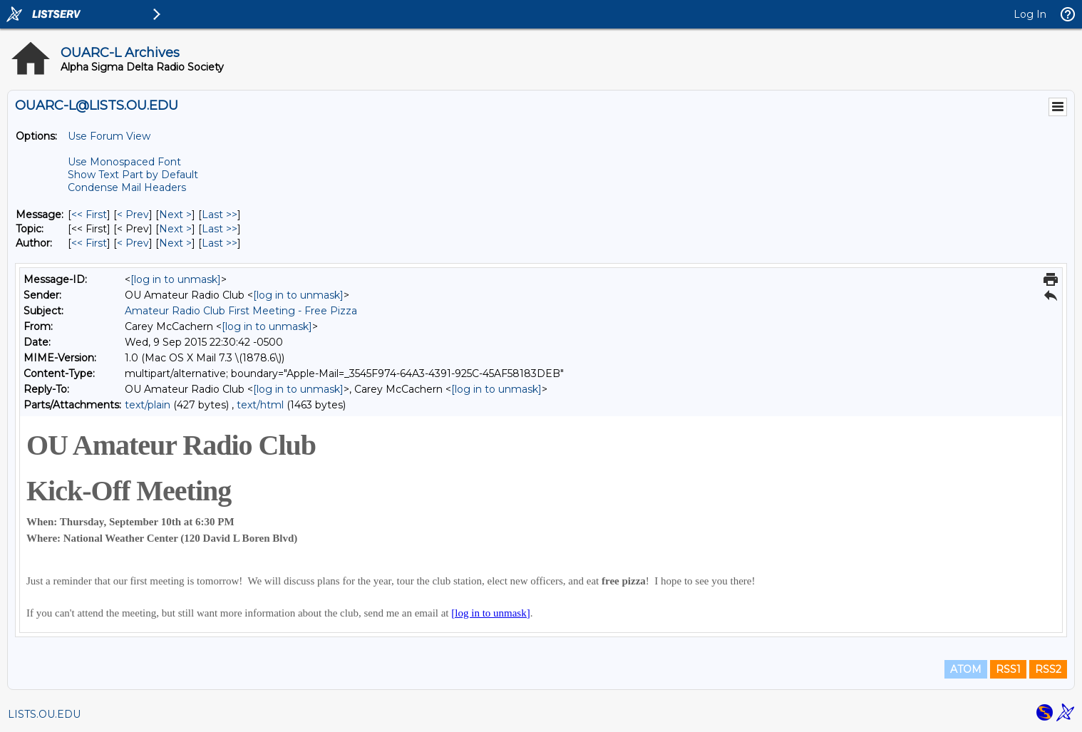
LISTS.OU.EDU (44, 714)
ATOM (965, 669)
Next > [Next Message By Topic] (175, 228)
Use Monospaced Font (124, 161)
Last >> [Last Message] (219, 214)
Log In (1030, 14)
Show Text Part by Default (133, 174)
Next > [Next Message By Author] (175, 243)
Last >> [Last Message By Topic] (219, 228)
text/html (260, 404)
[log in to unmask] (175, 279)
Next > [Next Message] (175, 214)
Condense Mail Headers (127, 187)
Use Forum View (109, 136)
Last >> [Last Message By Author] (219, 243)
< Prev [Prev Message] (133, 214)
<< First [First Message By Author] (89, 243)
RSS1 (1008, 669)
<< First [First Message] (89, 214)
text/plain (147, 404)
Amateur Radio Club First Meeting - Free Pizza (241, 310)
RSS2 (1048, 669)
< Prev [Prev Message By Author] (133, 243)
